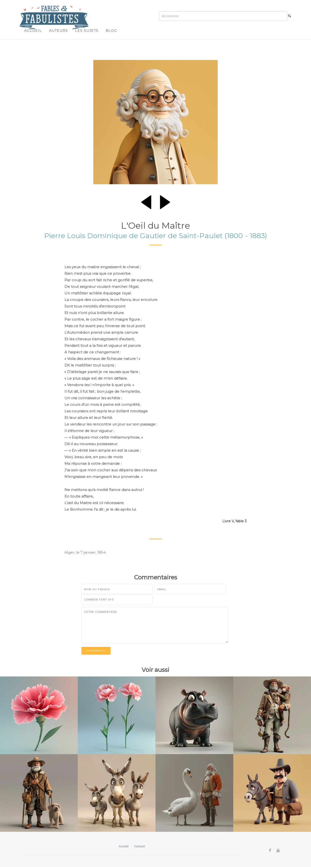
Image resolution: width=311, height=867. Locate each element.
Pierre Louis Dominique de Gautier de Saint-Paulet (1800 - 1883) (155, 235)
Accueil (33, 30)
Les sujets (86, 30)
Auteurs (58, 30)
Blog (111, 30)
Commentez (95, 650)
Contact (139, 846)
